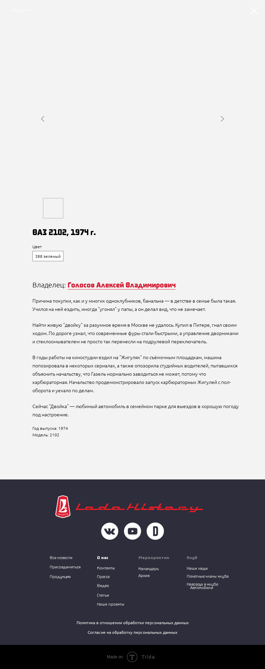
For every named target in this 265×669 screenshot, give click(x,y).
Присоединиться (65, 566)
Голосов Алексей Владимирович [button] (122, 284)
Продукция (60, 576)
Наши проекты (110, 604)
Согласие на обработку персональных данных (132, 632)
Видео (103, 585)
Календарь (148, 568)
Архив (143, 575)
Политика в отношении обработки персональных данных (133, 622)
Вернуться (22, 10)
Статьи (103, 595)
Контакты (106, 567)
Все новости (61, 557)
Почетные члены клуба (208, 576)
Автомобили (201, 587)
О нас (102, 557)
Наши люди (197, 568)
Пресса (103, 576)
